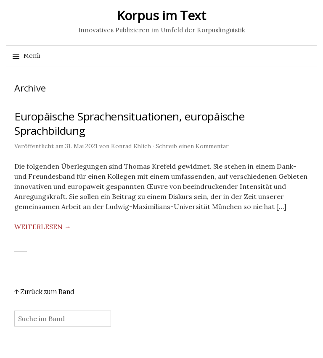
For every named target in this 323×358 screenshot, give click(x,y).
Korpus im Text (161, 15)
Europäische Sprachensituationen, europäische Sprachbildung (129, 123)
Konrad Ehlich (131, 146)
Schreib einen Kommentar (192, 146)
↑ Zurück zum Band (44, 292)
